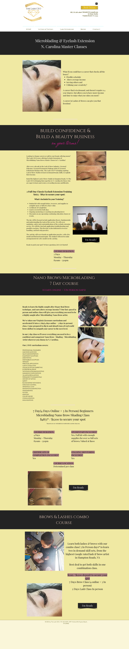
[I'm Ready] (78, 487)
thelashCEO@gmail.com (90, 12)
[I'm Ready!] (90, 239)
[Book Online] (89, 7)
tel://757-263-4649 (76, 12)
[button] (83, 28)
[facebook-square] (96, 4)
